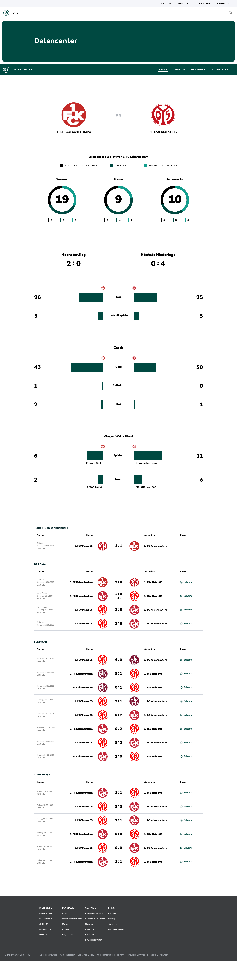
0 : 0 (118, 834)
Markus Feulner (145, 487)
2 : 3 (118, 610)
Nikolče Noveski (146, 463)
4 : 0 (118, 660)
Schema (186, 582)
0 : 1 (118, 687)
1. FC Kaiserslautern (155, 546)
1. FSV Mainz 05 (84, 546)
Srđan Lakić (94, 487)
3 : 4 (118, 596)
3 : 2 (118, 743)
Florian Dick (94, 463)
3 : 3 (118, 806)
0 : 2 (118, 715)
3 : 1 (118, 674)
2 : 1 (118, 701)
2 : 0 (118, 582)
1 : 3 (118, 624)
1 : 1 (118, 546)
